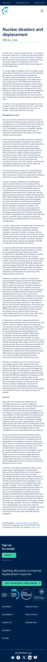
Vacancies (6, 631)
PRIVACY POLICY (31, 607)
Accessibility (7, 615)
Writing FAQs (31, 623)
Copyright (6, 607)
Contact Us (7, 623)
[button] (43, 11)
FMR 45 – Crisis (10, 39)
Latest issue (6, 3)
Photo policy (31, 615)
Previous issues (39, 3)
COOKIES (5, 638)
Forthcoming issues (22, 3)
